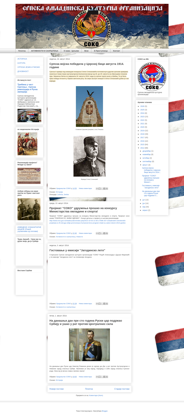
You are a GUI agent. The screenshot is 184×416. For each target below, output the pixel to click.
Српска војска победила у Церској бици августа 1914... (151, 170)
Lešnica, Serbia (63, 194)
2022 (142, 120)
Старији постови (121, 389)
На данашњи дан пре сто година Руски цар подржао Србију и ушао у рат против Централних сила (85, 322)
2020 (142, 127)
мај (144, 207)
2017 (142, 137)
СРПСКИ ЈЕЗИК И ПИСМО (29, 67)
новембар (146, 154)
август (145, 165)
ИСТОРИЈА (22, 59)
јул (143, 200)
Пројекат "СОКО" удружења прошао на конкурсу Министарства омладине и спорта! (83, 210)
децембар (146, 151)
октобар (146, 158)
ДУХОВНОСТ (23, 71)
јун (143, 203)
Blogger (104, 411)
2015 (142, 144)
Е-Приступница (101, 51)
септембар (147, 161)
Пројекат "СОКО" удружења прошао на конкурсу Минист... (150, 179)
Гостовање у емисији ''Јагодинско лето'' (77, 250)
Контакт (116, 51)
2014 (142, 148)
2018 (142, 134)
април (145, 210)
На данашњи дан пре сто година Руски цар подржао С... (151, 193)
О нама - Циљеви (71, 51)
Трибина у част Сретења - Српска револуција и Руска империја (28, 88)
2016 (142, 141)
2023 (142, 117)
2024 (142, 113)
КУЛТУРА (21, 63)
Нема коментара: (86, 188)
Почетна (22, 51)
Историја (59, 192)
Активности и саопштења (66, 237)
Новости (79, 237)
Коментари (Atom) (96, 395)
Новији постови (56, 389)
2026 (142, 106)
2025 (142, 110)
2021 (142, 124)
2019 (142, 131)
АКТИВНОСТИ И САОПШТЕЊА (44, 51)
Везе (86, 51)
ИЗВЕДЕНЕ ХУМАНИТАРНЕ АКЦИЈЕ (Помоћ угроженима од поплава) (29, 229)
